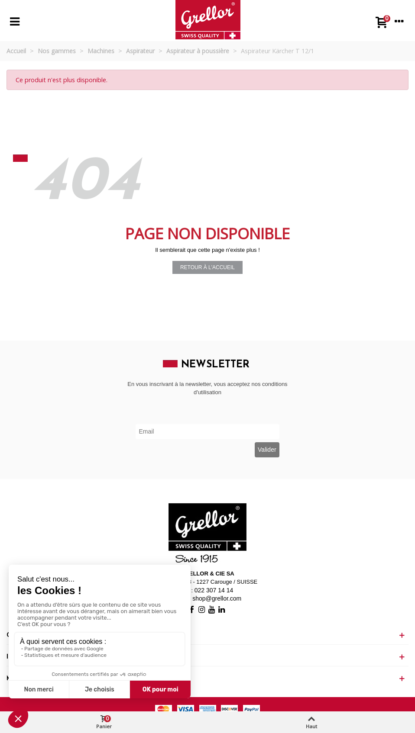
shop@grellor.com (216, 598)
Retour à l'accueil (207, 267)
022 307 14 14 (214, 590)
